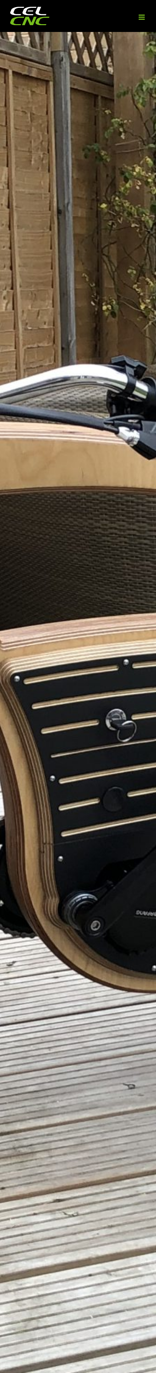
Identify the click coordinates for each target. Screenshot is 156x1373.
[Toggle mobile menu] (142, 17)
